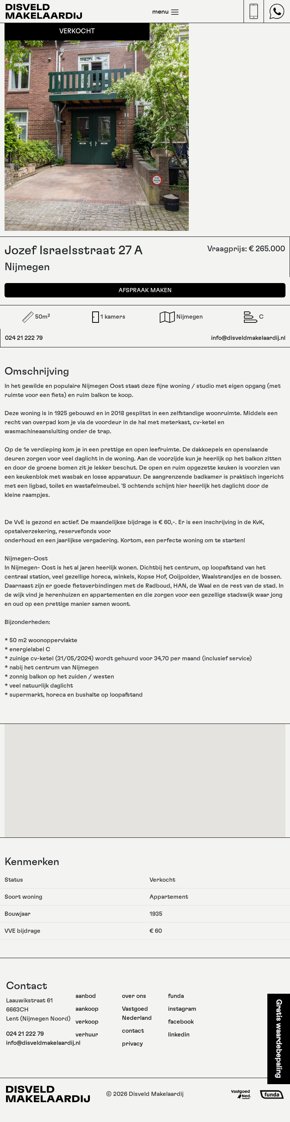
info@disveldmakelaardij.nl (248, 338)
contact (133, 1031)
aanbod (86, 996)
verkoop (87, 1022)
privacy (132, 1044)
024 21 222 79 (24, 338)
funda (176, 996)
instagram (182, 1009)
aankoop (87, 1009)
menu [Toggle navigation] (165, 12)
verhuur (87, 1035)
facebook (181, 1022)
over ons (134, 996)
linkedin (179, 1035)
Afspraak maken (145, 290)
